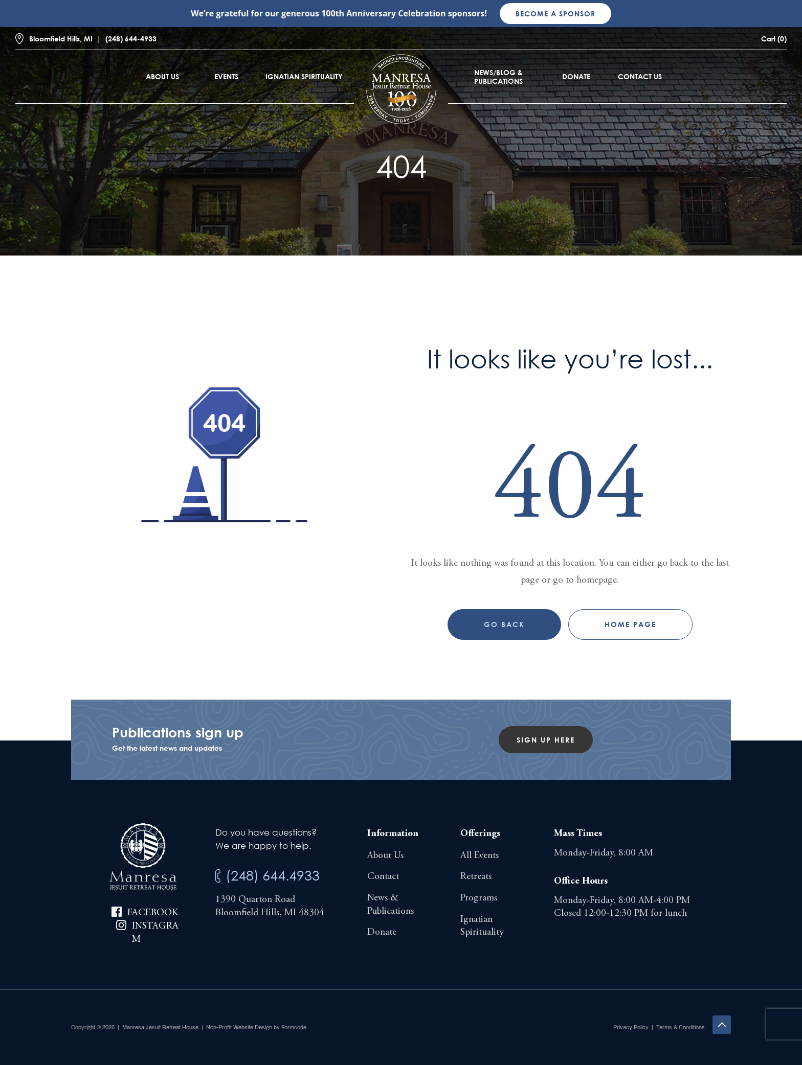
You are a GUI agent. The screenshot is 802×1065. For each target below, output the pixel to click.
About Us (162, 76)
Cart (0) (774, 38)
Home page (630, 624)
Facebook (152, 913)
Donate (576, 76)
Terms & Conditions (680, 1027)
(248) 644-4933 (131, 38)
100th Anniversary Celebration (383, 13)
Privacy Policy (631, 1027)
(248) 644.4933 (273, 875)
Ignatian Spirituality (304, 76)
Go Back (504, 624)
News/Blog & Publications (498, 76)
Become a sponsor (555, 13)
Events (226, 76)
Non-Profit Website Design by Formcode (256, 1027)
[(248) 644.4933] (217, 876)
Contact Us (640, 76)
